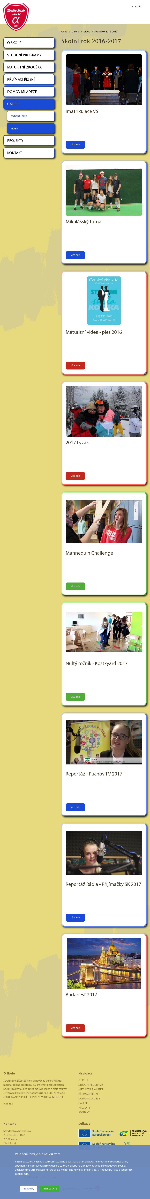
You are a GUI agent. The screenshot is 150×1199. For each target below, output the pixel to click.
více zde (75, 144)
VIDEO (14, 128)
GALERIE (13, 104)
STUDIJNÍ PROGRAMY (24, 55)
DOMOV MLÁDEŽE (22, 92)
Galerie (75, 31)
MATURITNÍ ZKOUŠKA (24, 67)
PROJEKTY (15, 141)
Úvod (64, 31)
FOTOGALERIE (19, 116)
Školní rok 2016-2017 (105, 31)
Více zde (8, 1104)
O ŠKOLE (14, 43)
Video (87, 31)
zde (26, 1174)
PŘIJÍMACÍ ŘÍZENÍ (21, 80)
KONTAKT (14, 153)
